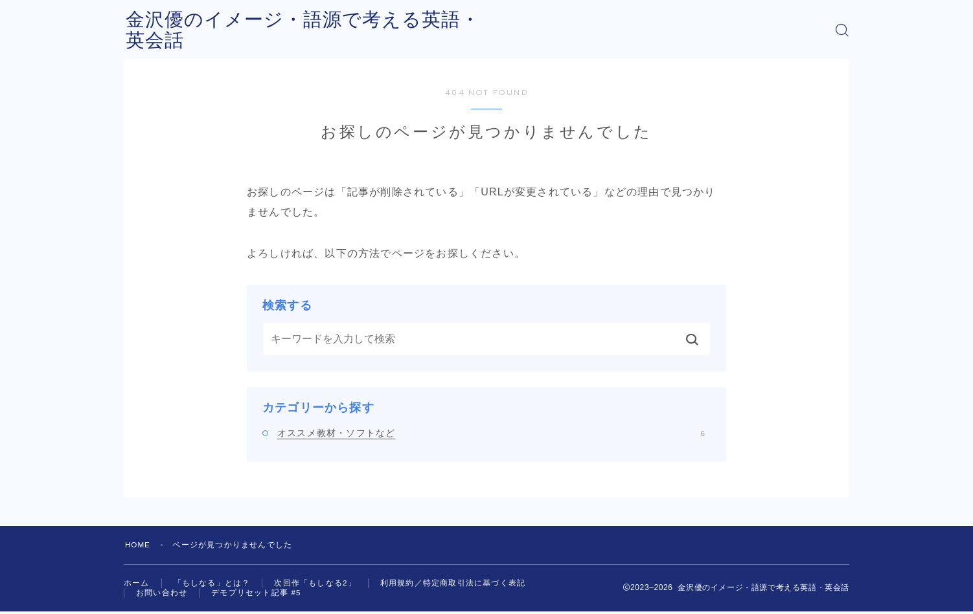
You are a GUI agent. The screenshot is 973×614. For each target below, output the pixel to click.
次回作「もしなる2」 (315, 583)
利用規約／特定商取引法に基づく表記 (452, 583)
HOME (138, 544)
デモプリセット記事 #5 (256, 594)
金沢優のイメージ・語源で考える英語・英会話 (339, 30)
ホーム (137, 583)
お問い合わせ (161, 594)
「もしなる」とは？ (212, 583)
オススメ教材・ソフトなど (491, 433)
